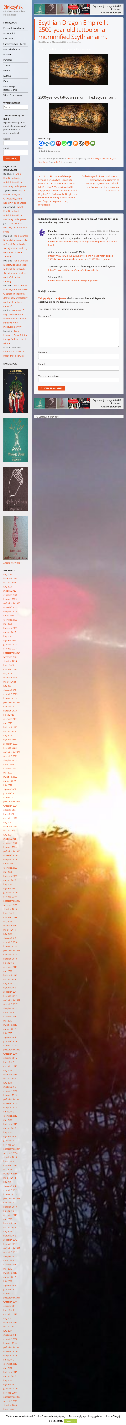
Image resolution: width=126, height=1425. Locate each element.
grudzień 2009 (10, 1388)
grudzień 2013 (10, 1190)
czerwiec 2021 (10, 818)
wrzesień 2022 (10, 756)
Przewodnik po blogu (13, 28)
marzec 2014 (9, 1177)
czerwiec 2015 (10, 1115)
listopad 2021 (10, 797)
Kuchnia (7, 75)
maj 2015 (7, 1120)
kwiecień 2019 (10, 925)
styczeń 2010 (9, 1384)
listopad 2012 (10, 1244)
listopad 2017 (10, 995)
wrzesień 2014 (10, 1153)
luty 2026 (7, 586)
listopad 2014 (10, 1144)
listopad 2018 (10, 946)
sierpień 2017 (10, 1008)
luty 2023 (7, 735)
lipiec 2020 (8, 863)
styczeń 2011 (9, 1334)
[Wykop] (46, 143)
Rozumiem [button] (70, 1421)
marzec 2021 (9, 830)
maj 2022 (7, 772)
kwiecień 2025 (10, 628)
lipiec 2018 (8, 962)
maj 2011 (7, 1318)
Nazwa (42, 352)
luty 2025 (7, 636)
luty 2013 (7, 1231)
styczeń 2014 (9, 1186)
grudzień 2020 (10, 843)
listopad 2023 (10, 698)
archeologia (96, 158)
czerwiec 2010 (10, 1363)
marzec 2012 (9, 1277)
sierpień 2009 (10, 1405)
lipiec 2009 (8, 1409)
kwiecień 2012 (10, 1272)
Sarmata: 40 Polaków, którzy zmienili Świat (15, 227)
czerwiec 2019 (10, 917)
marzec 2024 (9, 681)
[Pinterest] (58, 143)
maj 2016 (7, 1070)
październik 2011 (11, 1297)
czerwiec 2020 (10, 867)
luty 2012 (7, 1281)
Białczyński (13, 7)
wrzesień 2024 (10, 657)
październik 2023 (11, 702)
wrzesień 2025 (10, 607)
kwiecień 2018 (10, 975)
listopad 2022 (10, 747)
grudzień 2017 (10, 991)
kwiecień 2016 (10, 1074)
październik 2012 (11, 1248)
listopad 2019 (10, 896)
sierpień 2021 (10, 809)
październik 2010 (11, 1347)
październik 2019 (11, 900)
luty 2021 (7, 834)
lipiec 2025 (8, 615)
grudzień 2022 (10, 743)
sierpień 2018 (10, 958)
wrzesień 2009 (10, 1401)
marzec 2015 (9, 1128)
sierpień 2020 (10, 859)
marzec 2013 (9, 1227)
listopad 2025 (10, 599)
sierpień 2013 (10, 1206)
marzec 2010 (9, 1376)
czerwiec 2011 (10, 1314)
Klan (5, 81)
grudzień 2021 (10, 793)
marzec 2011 (9, 1326)
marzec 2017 (9, 1029)
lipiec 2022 (8, 764)
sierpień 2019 (10, 909)
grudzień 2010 (10, 1339)
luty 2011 (7, 1330)
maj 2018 (7, 971)
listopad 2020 (10, 847)
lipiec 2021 (8, 814)
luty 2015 (7, 1132)
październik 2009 (11, 1396)
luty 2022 (7, 785)
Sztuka (6, 65)
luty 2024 (7, 685)
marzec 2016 (9, 1078)
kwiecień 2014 (10, 1173)
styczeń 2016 (9, 1086)
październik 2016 (11, 1049)
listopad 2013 (10, 1194)
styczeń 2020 (9, 888)
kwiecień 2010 (10, 1372)
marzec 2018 (9, 979)
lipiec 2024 (8, 665)
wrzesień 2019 (10, 905)
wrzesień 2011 (10, 1301)
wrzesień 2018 (10, 954)
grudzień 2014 (10, 1140)
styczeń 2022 (9, 789)
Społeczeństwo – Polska (14, 44)
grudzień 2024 (10, 644)
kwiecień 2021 (10, 826)
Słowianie (8, 38)
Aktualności (9, 33)
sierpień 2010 (10, 1355)
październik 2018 (11, 950)
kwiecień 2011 (10, 1322)
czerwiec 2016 (10, 1066)
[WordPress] (81, 143)
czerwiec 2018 (10, 967)
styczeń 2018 (9, 987)
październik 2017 (11, 1000)
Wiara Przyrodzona (12, 95)
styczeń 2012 (9, 1285)
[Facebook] (41, 143)
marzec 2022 (9, 781)
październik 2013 (11, 1198)
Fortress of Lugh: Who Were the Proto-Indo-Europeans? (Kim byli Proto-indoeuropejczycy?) (14, 318)
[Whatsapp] (64, 143)
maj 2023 (7, 723)
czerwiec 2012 (10, 1264)
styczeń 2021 (9, 838)
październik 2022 (11, 752)
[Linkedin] (69, 143)
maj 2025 (7, 623)
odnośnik (58, 162)
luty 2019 (7, 933)
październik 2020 (11, 851)
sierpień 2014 (10, 1157)
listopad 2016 (10, 1045)
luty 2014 (7, 1182)
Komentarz (44, 315)
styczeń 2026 (9, 590)
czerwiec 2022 (10, 768)
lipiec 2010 (8, 1359)
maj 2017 (7, 1020)
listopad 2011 (10, 1293)
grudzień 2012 (10, 1239)
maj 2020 (7, 871)
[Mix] (75, 143)
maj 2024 (7, 673)
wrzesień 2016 (10, 1053)
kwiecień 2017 (10, 1024)
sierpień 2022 (10, 760)
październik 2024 (11, 652)
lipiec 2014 (8, 1161)
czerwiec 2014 (10, 1165)
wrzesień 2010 (10, 1351)
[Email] (92, 143)
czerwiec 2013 (10, 1215)
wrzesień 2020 (10, 855)
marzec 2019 (9, 929)
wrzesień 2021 (10, 805)
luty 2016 (7, 1082)
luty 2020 (7, 884)
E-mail (42, 364)
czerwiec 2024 (10, 669)
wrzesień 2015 (10, 1103)
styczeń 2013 (9, 1235)
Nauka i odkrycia (11, 49)
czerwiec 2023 (10, 719)
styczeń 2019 (9, 938)
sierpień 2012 (10, 1256)
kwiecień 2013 (10, 1223)
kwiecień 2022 (10, 776)
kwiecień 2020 (10, 876)
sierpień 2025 (10, 611)
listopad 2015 (10, 1095)
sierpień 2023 (10, 710)
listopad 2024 (10, 648)
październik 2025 (11, 603)
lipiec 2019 (8, 913)
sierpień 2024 (10, 661)
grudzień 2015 (10, 1091)
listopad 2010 (10, 1343)
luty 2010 (7, 1380)
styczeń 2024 (9, 690)
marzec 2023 (9, 731)
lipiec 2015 (8, 1111)
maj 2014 (7, 1169)
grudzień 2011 (10, 1289)
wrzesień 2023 (10, 706)
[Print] (87, 143)
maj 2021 (7, 822)
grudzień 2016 (10, 1041)
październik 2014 (11, 1148)
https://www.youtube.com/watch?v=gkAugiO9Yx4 (73, 280)
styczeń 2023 (9, 739)
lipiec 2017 (8, 1012)
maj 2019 (7, 921)
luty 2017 (7, 1033)
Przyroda (7, 54)
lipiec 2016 (8, 1062)
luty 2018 (7, 983)
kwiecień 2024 (10, 677)
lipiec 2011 (8, 1310)
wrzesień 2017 (10, 1004)
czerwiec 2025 (10, 619)
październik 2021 (11, 801)
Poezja (6, 70)
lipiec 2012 (8, 1260)
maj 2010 (7, 1368)
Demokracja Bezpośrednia (10, 88)
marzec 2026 (9, 582)
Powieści (7, 59)
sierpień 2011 (10, 1306)
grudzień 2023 (10, 694)
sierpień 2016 (10, 1057)
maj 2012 (7, 1268)
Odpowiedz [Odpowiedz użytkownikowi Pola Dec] (114, 231)
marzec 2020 (9, 880)
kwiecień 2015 (10, 1124)
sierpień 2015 (10, 1107)
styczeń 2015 (9, 1136)
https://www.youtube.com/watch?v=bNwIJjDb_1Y (73, 269)
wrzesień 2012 (10, 1252)
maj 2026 (7, 574)
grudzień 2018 (10, 942)
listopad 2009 (10, 1392)
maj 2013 (7, 1219)
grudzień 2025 (10, 595)
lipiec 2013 (8, 1210)
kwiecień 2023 (10, 727)
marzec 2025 (9, 632)
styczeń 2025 (9, 640)
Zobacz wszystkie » (12, 562)
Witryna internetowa (48, 375)
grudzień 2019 (10, 892)
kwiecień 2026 (10, 578)
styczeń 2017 (9, 1037)
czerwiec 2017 (10, 1016)
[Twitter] (52, 143)
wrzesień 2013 (10, 1202)
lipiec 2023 (8, 714)
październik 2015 (11, 1099)
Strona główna (10, 22)
